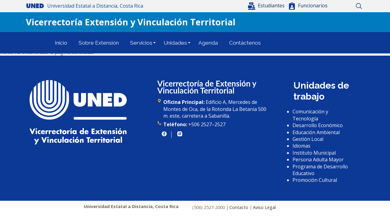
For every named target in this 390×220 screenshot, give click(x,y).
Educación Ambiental (316, 132)
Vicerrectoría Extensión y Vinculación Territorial (131, 22)
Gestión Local (307, 139)
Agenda (208, 43)
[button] (267, 5)
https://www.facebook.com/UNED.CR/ (164, 133)
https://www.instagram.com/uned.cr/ (179, 133)
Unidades (175, 43)
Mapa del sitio (348, 6)
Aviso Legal (264, 207)
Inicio (337, 6)
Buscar (358, 6)
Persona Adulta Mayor (318, 159)
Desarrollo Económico (317, 125)
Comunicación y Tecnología (310, 115)
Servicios (141, 43)
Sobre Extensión (99, 43)
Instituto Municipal (314, 152)
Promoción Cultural (314, 180)
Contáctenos (245, 43)
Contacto (238, 207)
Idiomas (301, 145)
